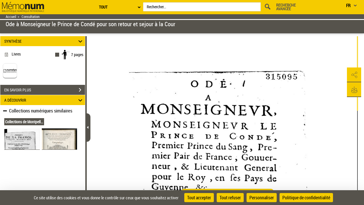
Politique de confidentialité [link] (306, 197)
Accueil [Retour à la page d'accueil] (11, 16)
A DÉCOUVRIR (44, 100)
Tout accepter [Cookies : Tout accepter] (199, 197)
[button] (354, 74)
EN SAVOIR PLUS (44, 90)
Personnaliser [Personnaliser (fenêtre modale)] (261, 197)
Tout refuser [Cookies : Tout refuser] (230, 197)
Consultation (31, 16)
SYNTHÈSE (44, 41)
